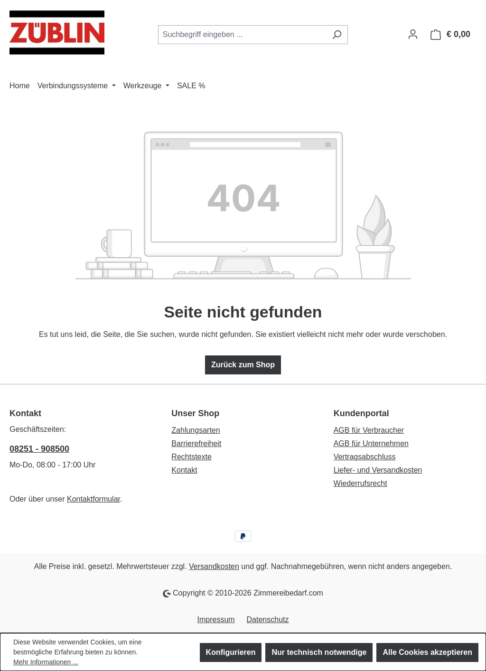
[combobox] (242, 34)
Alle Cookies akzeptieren (427, 652)
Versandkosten (214, 566)
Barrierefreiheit (196, 443)
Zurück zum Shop (243, 365)
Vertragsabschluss (365, 457)
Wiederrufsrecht (360, 483)
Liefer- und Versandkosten (378, 470)
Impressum (216, 619)
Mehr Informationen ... (45, 662)
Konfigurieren (231, 652)
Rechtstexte (191, 457)
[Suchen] (337, 34)
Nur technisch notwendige (318, 652)
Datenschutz (268, 619)
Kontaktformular (93, 499)
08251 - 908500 (39, 449)
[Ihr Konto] (413, 34)
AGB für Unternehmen (371, 443)
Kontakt (184, 470)
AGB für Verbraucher (369, 430)
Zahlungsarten (195, 430)
